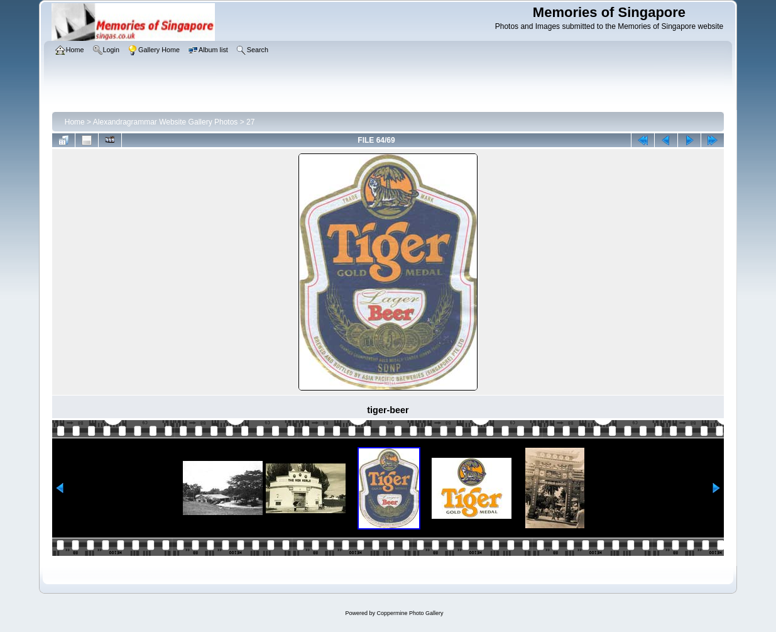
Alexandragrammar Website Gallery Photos (165, 122)
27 (250, 122)
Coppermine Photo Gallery (409, 613)
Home (75, 122)
